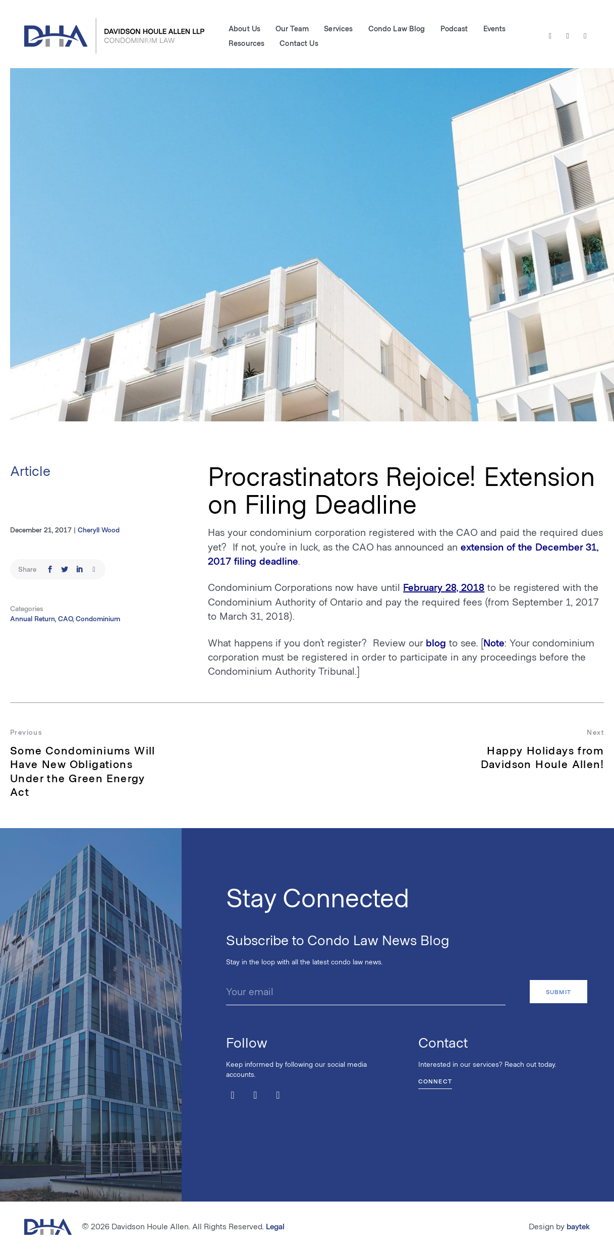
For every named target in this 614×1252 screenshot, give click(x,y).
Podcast (454, 28)
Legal (275, 1226)
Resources (246, 42)
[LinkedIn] (585, 36)
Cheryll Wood (99, 529)
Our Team (292, 28)
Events (494, 28)
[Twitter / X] (550, 36)
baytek (578, 1226)
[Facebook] (568, 36)
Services (338, 28)
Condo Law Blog (396, 28)
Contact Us (299, 42)
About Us (244, 28)
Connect (435, 1080)
